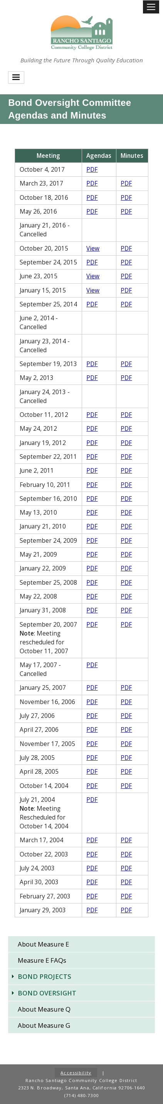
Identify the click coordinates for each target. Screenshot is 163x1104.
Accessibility (75, 1073)
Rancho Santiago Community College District (82, 32)
